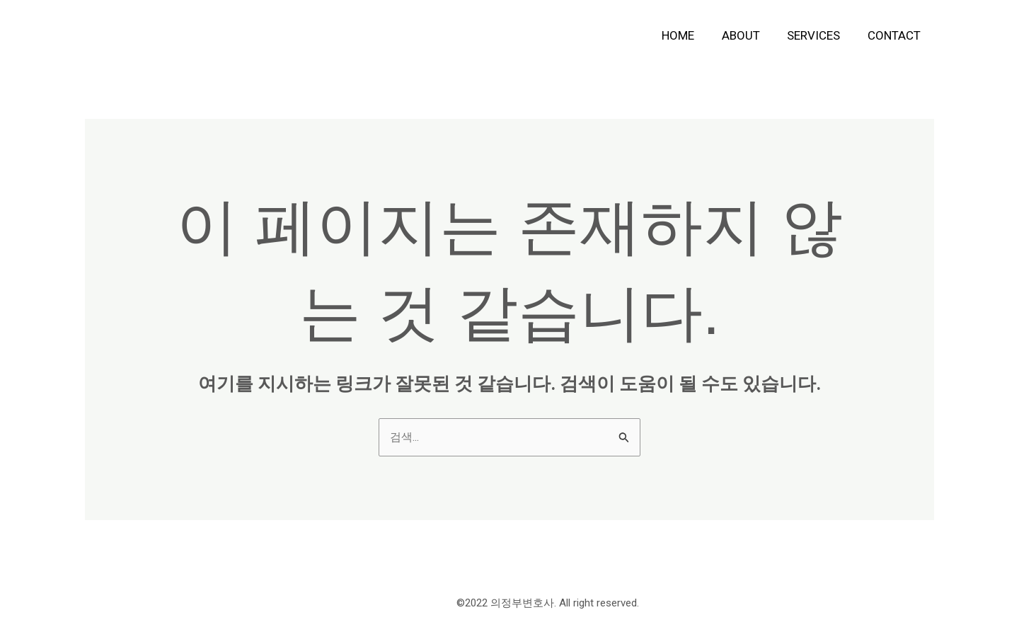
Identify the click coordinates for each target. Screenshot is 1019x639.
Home (689, 35)
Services (818, 35)
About (749, 35)
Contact (895, 35)
